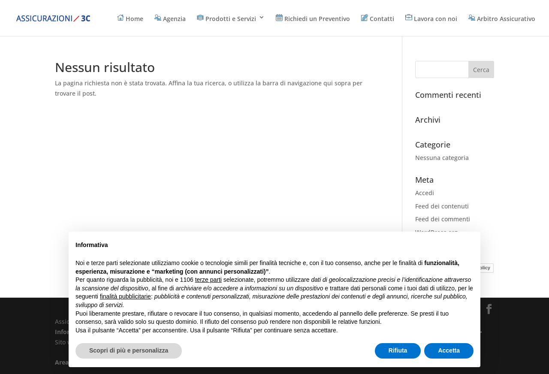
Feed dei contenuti (442, 206)
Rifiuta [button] (398, 350)
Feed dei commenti (442, 219)
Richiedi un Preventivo (313, 18)
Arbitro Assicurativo (501, 18)
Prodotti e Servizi (226, 18)
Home (130, 18)
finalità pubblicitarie (125, 296)
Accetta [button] (449, 350)
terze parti (208, 279)
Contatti (377, 18)
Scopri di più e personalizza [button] (128, 350)
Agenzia (170, 18)
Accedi (424, 193)
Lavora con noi (431, 18)
